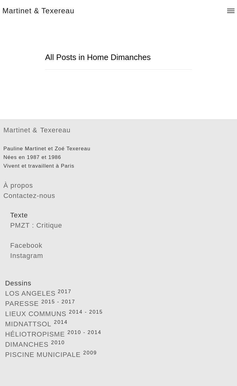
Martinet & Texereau (38, 10)
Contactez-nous (29, 195)
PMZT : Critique (36, 225)
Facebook (26, 245)
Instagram (26, 255)
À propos (18, 185)
